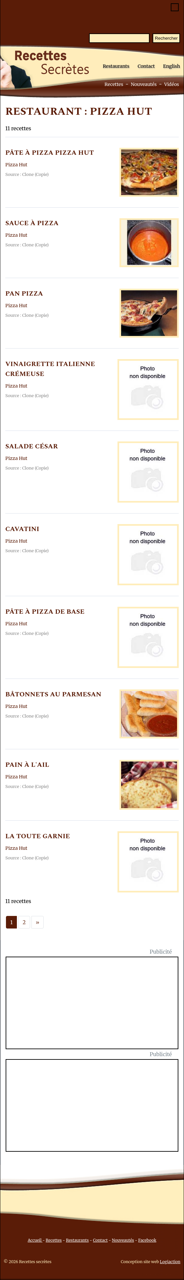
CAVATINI (22, 529)
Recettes (114, 84)
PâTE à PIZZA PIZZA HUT (49, 153)
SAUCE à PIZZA (32, 223)
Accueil (35, 1240)
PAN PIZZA (24, 294)
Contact (146, 66)
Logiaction (170, 1261)
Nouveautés (144, 84)
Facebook (147, 1240)
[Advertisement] (96, 1007)
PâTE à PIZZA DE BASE (44, 612)
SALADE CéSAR (31, 446)
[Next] (37, 922)
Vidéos (171, 84)
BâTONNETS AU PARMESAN (53, 694)
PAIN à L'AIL (27, 765)
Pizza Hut (16, 165)
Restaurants (116, 66)
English (171, 66)
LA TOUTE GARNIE (37, 836)
